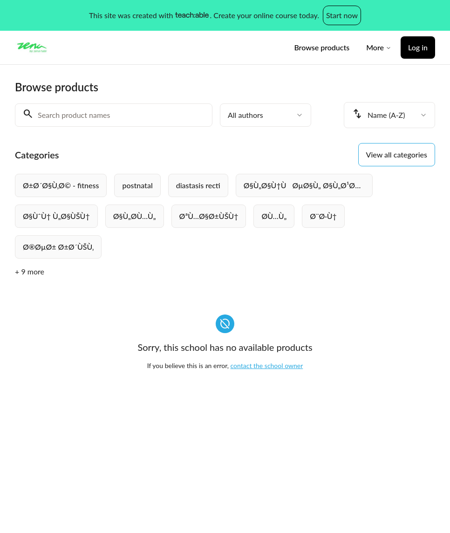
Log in (418, 47)
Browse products (321, 47)
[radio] (61, 185)
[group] (225, 216)
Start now (342, 15)
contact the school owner (267, 365)
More (378, 47)
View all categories (396, 154)
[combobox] (265, 115)
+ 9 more (29, 271)
